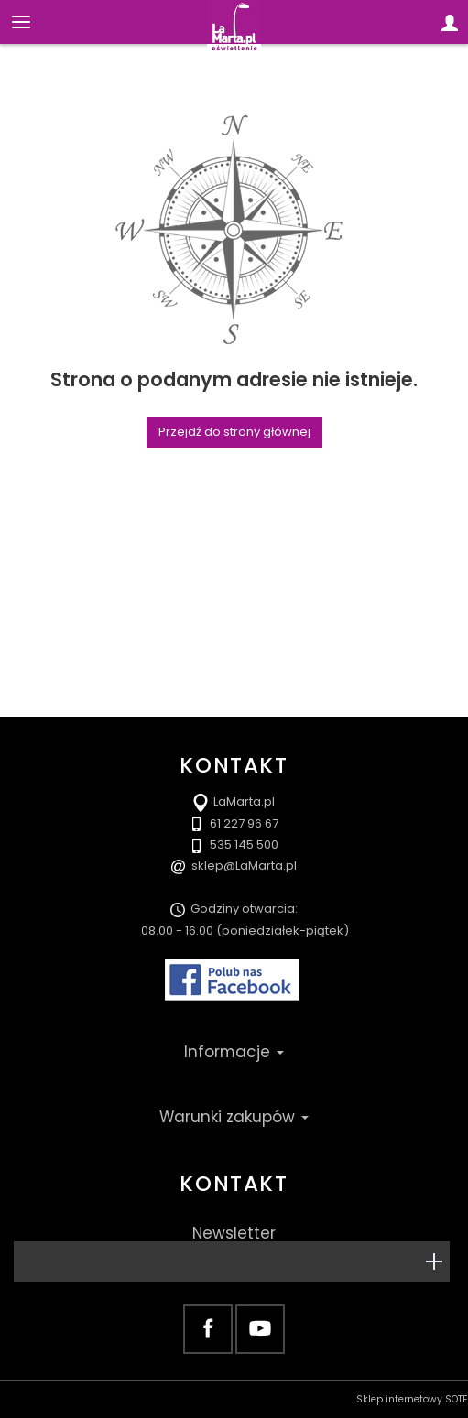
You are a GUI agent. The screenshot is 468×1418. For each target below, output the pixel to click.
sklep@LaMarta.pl (244, 865)
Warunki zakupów (234, 1117)
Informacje (234, 1052)
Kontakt (234, 1183)
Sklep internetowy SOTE (412, 1399)
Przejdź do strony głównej (234, 431)
